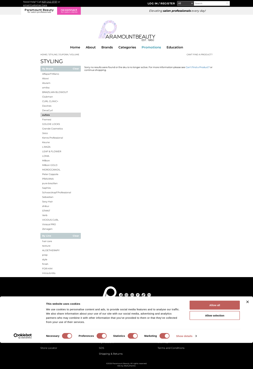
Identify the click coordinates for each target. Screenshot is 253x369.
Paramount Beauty (39, 10)
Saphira (46, 187)
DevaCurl (47, 110)
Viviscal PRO (49, 224)
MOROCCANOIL (51, 169)
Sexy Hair (47, 201)
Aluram (46, 83)
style (44, 259)
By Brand (47, 69)
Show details (184, 362)
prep (45, 254)
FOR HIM (47, 268)
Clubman (47, 96)
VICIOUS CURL (50, 219)
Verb (44, 215)
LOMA (45, 156)
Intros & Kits (48, 273)
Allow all (214, 331)
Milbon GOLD (49, 165)
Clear (76, 69)
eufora (46, 114)
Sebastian (47, 197)
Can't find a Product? (200, 54)
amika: (46, 87)
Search (227, 3)
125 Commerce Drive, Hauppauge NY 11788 (128, 311)
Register (167, 3)
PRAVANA (48, 178)
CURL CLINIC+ (50, 101)
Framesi (46, 119)
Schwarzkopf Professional (56, 192)
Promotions (151, 47)
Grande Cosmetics (52, 128)
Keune (46, 142)
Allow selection (214, 341)
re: (69, 10)
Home (75, 47)
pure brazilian (50, 183)
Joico (45, 133)
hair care (47, 241)
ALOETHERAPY (51, 250)
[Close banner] (247, 328)
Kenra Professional (52, 137)
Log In (153, 3)
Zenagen (47, 228)
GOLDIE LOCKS (51, 124)
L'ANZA (46, 146)
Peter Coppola (50, 174)
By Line (46, 236)
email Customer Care (35, 5)
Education (175, 47)
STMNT (46, 210)
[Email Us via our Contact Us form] (55, 311)
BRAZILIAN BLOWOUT (55, 92)
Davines (46, 105)
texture (46, 245)
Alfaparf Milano (50, 73)
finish (45, 264)
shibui (45, 206)
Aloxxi (45, 78)
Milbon (46, 160)
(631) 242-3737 (49, 1)
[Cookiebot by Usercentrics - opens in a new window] (22, 362)
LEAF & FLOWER (51, 151)
